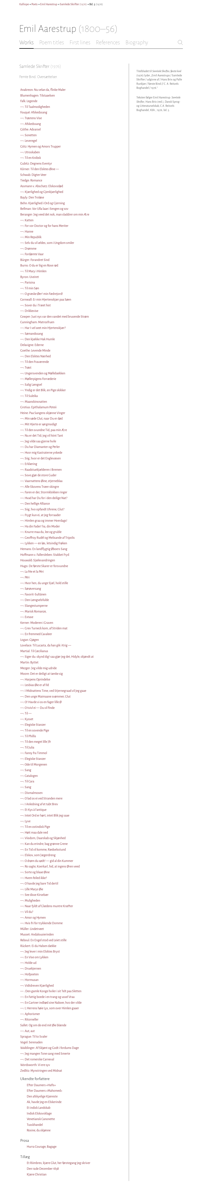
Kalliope (24, 4)
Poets (34, 4)
